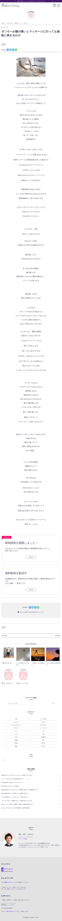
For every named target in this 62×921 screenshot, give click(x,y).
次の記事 (58, 635)
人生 (43, 734)
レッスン (16, 734)
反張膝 (16, 740)
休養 (16, 737)
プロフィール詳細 (23, 838)
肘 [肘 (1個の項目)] (3, 760)
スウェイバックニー (16, 725)
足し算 (43, 746)
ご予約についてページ (12, 889)
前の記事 (4, 635)
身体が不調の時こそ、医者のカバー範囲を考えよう (14, 793)
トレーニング (43, 728)
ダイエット (16, 728)
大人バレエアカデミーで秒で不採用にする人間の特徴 (15, 808)
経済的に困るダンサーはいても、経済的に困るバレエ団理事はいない (19, 789)
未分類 (3, 44)
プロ (43, 731)
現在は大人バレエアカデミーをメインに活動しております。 (17, 775)
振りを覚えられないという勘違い (10, 786)
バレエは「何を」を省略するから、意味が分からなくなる (16, 800)
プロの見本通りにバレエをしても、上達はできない (14, 797)
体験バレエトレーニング (11, 882)
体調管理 (43, 737)
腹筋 (16, 746)
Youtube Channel (7, 871)
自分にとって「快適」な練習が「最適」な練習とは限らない (17, 804)
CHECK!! (31, 557)
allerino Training (10, 5)
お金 (16, 719)
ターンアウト (43, 725)
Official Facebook (7, 869)
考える (43, 743)
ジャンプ (43, 722)
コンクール (16, 722)
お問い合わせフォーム (12, 911)
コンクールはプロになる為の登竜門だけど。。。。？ (15, 779)
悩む (43, 740)
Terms (37, 917)
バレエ (16, 731)
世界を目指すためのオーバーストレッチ (12, 782)
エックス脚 (43, 719)
